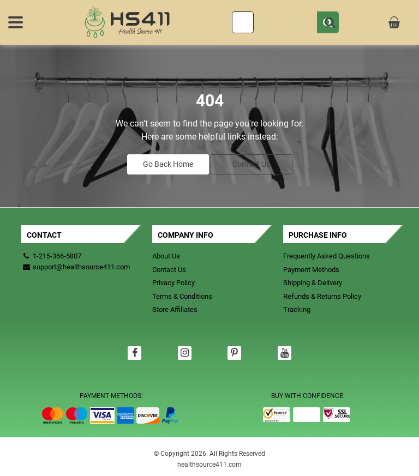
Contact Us (251, 164)
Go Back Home (168, 164)
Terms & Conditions (182, 296)
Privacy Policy (173, 283)
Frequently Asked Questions (326, 256)
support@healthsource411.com (75, 267)
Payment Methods (311, 270)
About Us (166, 256)
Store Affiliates (174, 309)
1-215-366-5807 (57, 256)
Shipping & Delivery (312, 283)
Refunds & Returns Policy (322, 296)
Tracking (296, 309)
